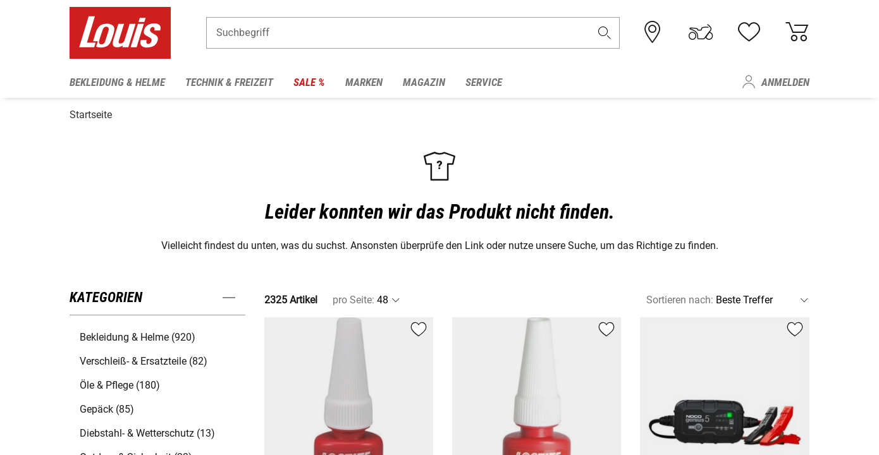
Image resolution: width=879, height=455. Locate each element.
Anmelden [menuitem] (785, 82)
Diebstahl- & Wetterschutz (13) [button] (147, 430)
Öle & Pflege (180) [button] (120, 382)
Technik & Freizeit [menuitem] (229, 82)
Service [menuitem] (483, 82)
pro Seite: (353, 297)
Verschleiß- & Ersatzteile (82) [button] (143, 358)
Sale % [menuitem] (309, 82)
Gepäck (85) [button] (107, 406)
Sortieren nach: (679, 297)
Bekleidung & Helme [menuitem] (117, 82)
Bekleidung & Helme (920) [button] (137, 334)
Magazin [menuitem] (424, 82)
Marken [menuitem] (364, 82)
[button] (604, 36)
